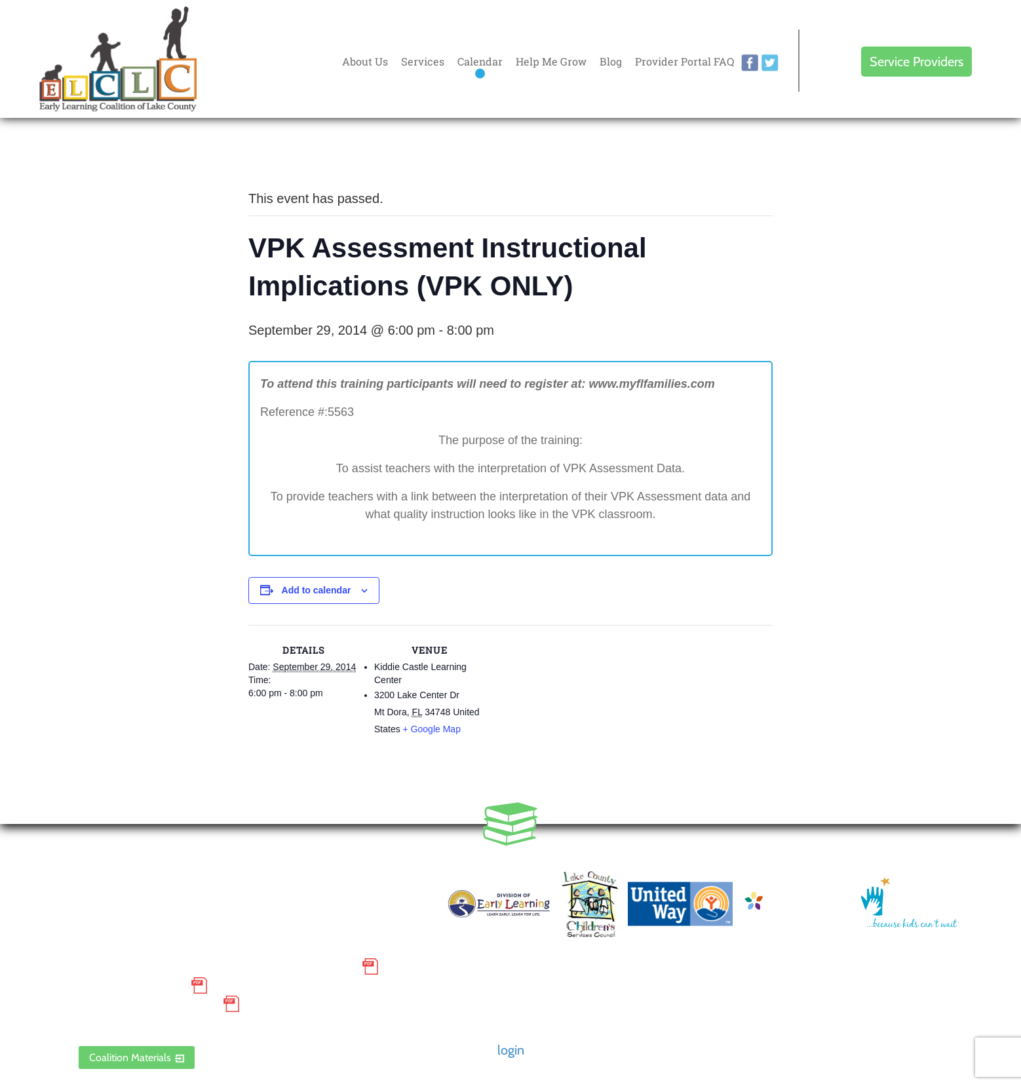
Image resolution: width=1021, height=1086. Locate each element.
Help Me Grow (551, 61)
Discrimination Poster (147, 1004)
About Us (365, 61)
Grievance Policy (131, 985)
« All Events (277, 154)
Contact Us (405, 896)
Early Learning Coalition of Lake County (118, 59)
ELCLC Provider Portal (147, 1023)
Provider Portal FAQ (684, 61)
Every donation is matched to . (939, 158)
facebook (749, 62)
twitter (770, 62)
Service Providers (916, 61)
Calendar (480, 61)
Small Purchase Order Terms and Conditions (217, 966)
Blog (611, 61)
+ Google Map (432, 729)
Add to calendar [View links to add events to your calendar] (316, 590)
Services (422, 61)
